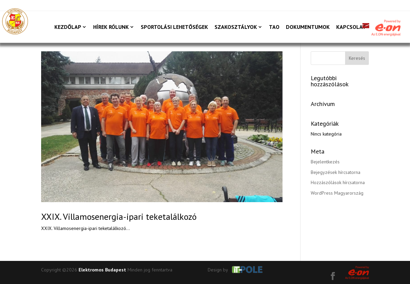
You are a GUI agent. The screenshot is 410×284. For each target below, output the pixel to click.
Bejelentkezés (325, 162)
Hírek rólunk (111, 27)
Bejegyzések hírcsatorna (335, 172)
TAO (274, 27)
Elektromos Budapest (102, 270)
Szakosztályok (236, 27)
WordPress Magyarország (337, 193)
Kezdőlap (67, 27)
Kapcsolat (351, 27)
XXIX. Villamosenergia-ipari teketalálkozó (119, 216)
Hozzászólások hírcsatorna (338, 182)
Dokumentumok (308, 27)
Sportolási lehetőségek (174, 27)
